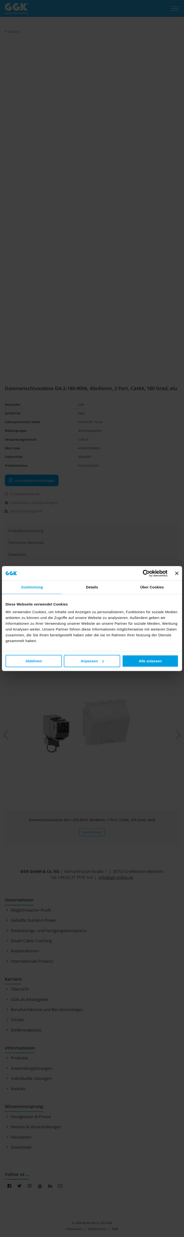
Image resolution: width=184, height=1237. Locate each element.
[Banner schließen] (176, 573)
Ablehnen (34, 661)
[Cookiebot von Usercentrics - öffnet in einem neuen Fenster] (146, 573)
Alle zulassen (150, 661)
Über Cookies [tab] (152, 587)
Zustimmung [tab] (32, 587)
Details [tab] (92, 587)
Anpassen (92, 661)
